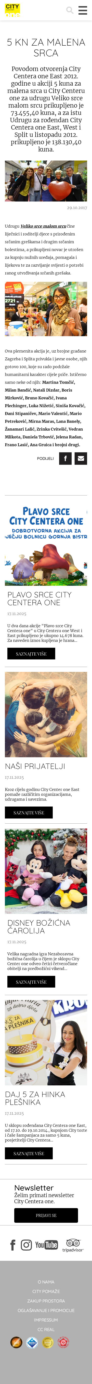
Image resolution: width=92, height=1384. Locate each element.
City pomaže (46, 1291)
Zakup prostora (46, 1301)
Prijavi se (46, 1215)
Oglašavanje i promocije (46, 1310)
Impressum (46, 1320)
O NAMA (46, 1282)
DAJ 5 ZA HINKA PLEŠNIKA (35, 1098)
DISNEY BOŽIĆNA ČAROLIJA (38, 926)
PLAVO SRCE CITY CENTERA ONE (39, 598)
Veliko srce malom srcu (43, 226)
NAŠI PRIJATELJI (35, 766)
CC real (46, 1329)
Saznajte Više (31, 654)
